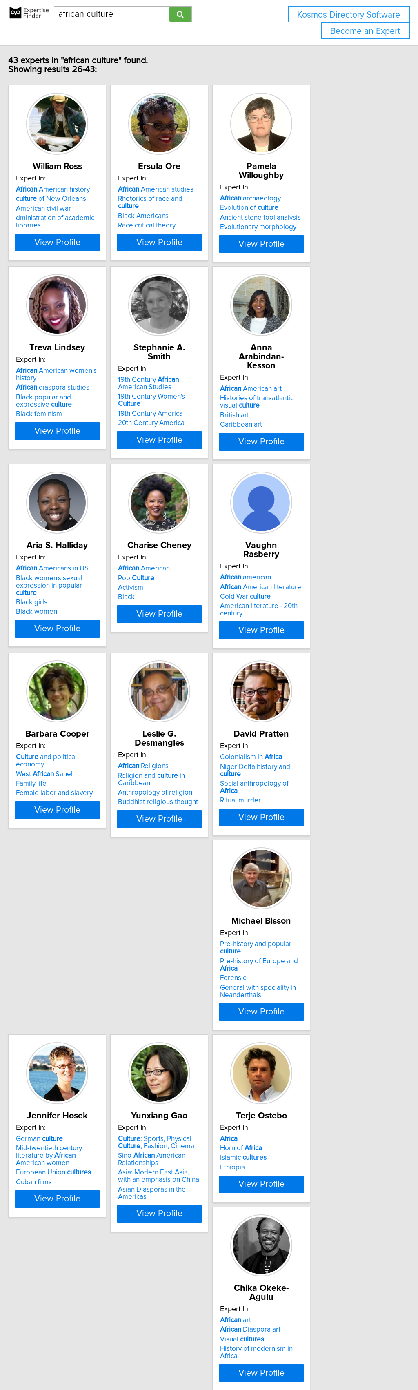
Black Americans (181, 217)
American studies (193, 198)
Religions (181, 808)
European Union (193, 1038)
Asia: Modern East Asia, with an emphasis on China (325, 1049)
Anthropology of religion (193, 827)
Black (164, 633)
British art (292, 428)
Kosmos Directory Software (348, 15)
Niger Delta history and (324, 818)
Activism (168, 624)
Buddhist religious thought (196, 837)
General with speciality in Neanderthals (71, 1044)
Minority (303, 1241)
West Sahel (61, 818)
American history (70, 198)
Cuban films (173, 1047)
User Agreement (316, 1360)
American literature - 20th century (329, 633)
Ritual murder (298, 837)
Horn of (54, 1224)
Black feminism (56, 437)
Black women (53, 641)
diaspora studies (70, 411)
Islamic (56, 1234)
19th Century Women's (201, 418)
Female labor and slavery (71, 837)
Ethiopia (45, 1243)
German (179, 1012)
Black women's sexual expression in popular (84, 618)
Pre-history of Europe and (81, 1021)
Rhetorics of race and (199, 208)
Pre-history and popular (80, 1012)
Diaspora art (186, 1224)
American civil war (60, 217)
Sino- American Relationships (311, 1032)
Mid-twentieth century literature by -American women (203, 1025)
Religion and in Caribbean (206, 818)
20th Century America (189, 437)
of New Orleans (68, 208)
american (303, 605)
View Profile (85, 265)
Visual (178, 1234)
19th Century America (188, 428)
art (171, 1215)
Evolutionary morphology (316, 227)
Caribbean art (299, 437)
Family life (48, 827)
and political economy (78, 808)
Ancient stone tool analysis (318, 217)
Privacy (280, 1360)
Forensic (46, 1031)
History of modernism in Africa (201, 1243)
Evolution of (307, 208)
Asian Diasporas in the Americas (327, 1062)
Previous (184, 1320)
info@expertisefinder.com (212, 1360)
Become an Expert (365, 31)
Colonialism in (309, 808)
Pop (174, 614)
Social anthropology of (322, 827)
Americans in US (69, 605)
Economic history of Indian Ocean (328, 1251)
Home (258, 1360)
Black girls (48, 631)
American (181, 605)
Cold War (303, 624)
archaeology (308, 198)
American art (309, 401)
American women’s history (84, 401)
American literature (318, 614)
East (294, 1215)
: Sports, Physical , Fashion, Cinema (327, 1015)
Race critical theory (184, 227)
